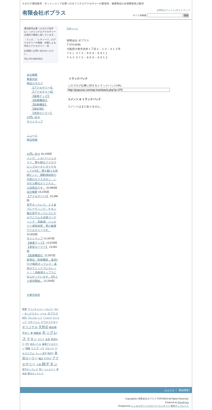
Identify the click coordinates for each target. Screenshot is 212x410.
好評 (24, 317)
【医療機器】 (39, 104)
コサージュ (34, 322)
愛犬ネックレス (35, 373)
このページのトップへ (177, 116)
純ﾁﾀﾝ (50, 353)
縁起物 (53, 327)
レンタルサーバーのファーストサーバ (150, 406)
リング (35, 348)
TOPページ (72, 28)
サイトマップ (183, 10)
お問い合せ (33, 117)
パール (43, 313)
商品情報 (32, 139)
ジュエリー (49, 369)
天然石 (43, 327)
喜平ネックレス (30, 369)
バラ (42, 348)
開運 (24, 309)
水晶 (47, 339)
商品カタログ (35, 83)
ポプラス (52, 313)
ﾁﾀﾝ (27, 344)
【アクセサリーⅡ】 (42, 91)
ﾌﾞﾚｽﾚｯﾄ (47, 317)
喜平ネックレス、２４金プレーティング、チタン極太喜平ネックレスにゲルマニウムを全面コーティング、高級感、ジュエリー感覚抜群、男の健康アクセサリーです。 (41, 217)
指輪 (27, 348)
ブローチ (49, 348)
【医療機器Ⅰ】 (39, 100)
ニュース (32, 135)
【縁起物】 (38, 108)
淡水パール (35, 344)
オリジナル (30, 327)
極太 (41, 358)
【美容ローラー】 (42, 113)
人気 (38, 364)
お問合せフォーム (166, 10)
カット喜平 (41, 353)
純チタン (50, 364)
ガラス (40, 339)
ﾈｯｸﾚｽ (47, 358)
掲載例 (37, 333)
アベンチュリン (35, 309)
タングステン (31, 313)
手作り (26, 333)
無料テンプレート (180, 406)
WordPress (183, 402)
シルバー (48, 309)
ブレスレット (35, 317)
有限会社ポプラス (44, 13)
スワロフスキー (49, 322)
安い (41, 369)
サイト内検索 (139, 15)
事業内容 (32, 79)
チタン (32, 339)
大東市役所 (33, 294)
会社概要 (32, 74)
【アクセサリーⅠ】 (42, 87)
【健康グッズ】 (40, 96)
